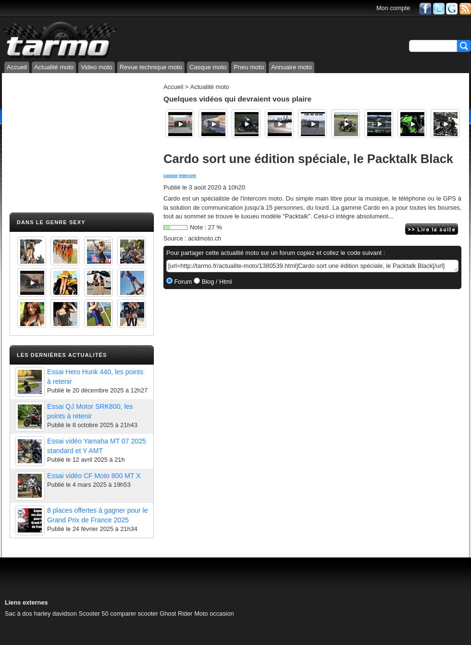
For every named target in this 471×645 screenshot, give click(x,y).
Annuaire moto (291, 67)
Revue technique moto (151, 67)
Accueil (17, 67)
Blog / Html (216, 281)
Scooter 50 (94, 613)
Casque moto (207, 67)
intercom (187, 175)
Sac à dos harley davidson (41, 613)
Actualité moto (54, 67)
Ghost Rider (176, 613)
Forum (182, 281)
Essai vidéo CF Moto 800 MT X (94, 476)
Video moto (96, 67)
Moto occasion (214, 613)
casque (170, 175)
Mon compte (393, 8)
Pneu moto (249, 67)
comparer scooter (134, 613)
